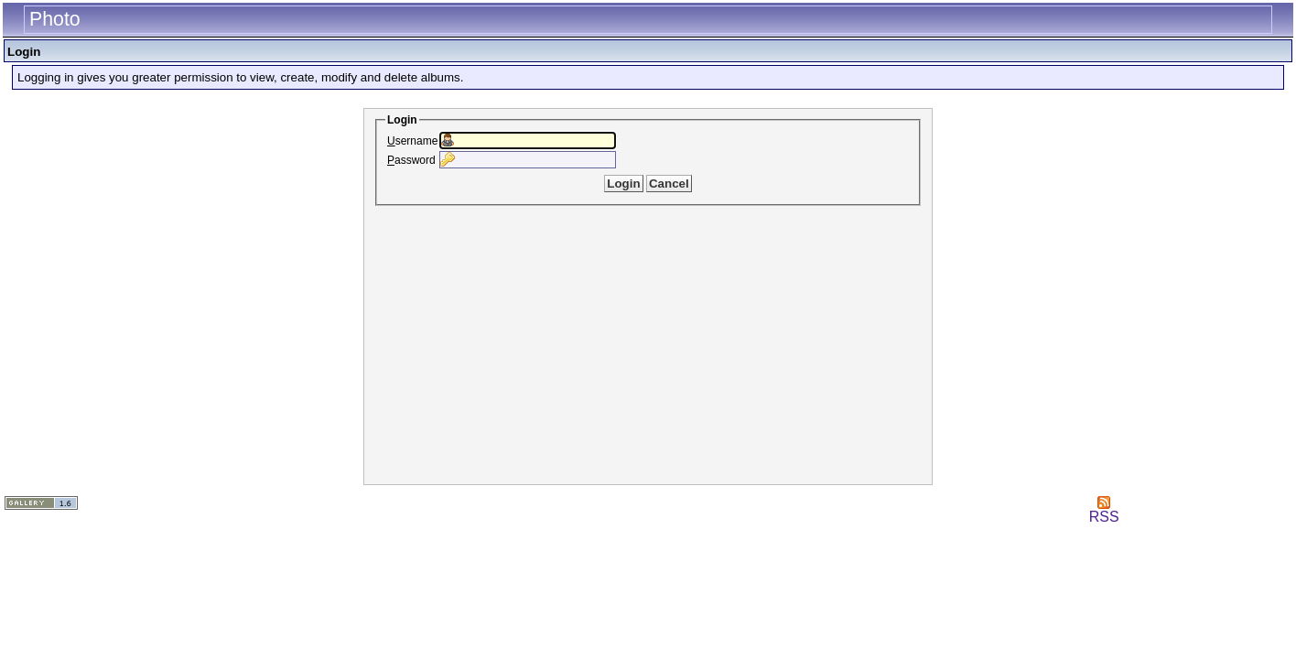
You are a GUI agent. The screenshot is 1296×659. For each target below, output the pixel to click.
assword (411, 160)
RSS (1104, 510)
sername (412, 141)
